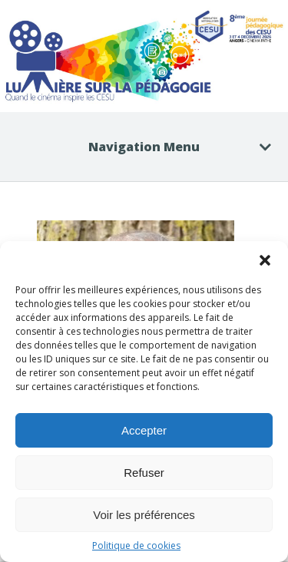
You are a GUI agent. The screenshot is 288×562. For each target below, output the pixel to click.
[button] (265, 260)
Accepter (144, 430)
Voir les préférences (144, 514)
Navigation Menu (170, 146)
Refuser (144, 472)
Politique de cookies (136, 545)
